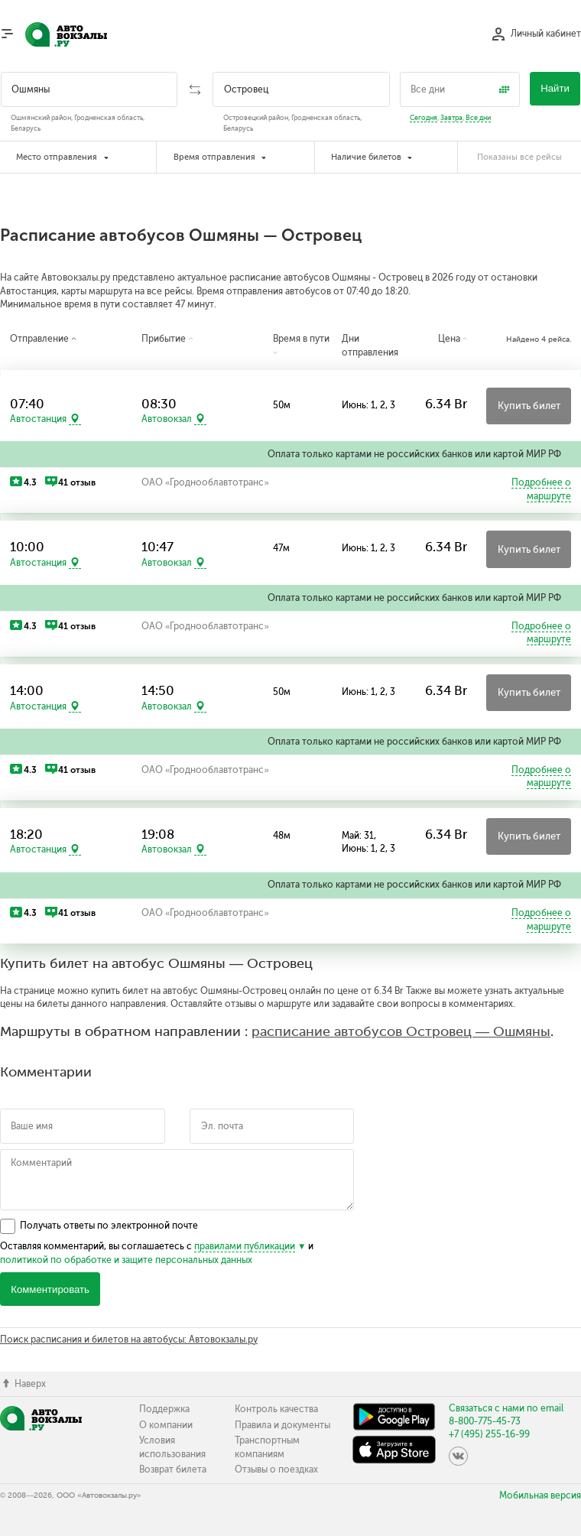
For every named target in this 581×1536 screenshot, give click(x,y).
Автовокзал (166, 419)
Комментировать (50, 1289)
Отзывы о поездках (276, 1469)
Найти (555, 88)
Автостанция (38, 419)
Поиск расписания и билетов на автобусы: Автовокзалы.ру (129, 1339)
